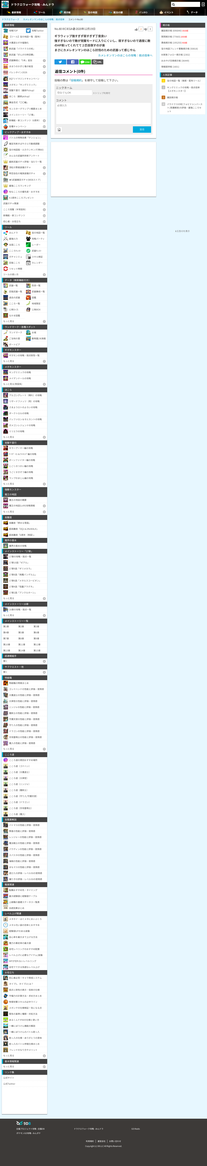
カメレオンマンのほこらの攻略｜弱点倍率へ (125, 55)
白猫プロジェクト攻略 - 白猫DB (30, 1128)
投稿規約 (76, 80)
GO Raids (135, 1128)
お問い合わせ (115, 1141)
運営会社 (101, 1141)
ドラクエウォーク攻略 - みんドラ (32, 4)
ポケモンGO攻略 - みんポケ (28, 1133)
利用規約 (90, 1141)
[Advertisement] (103, 167)
